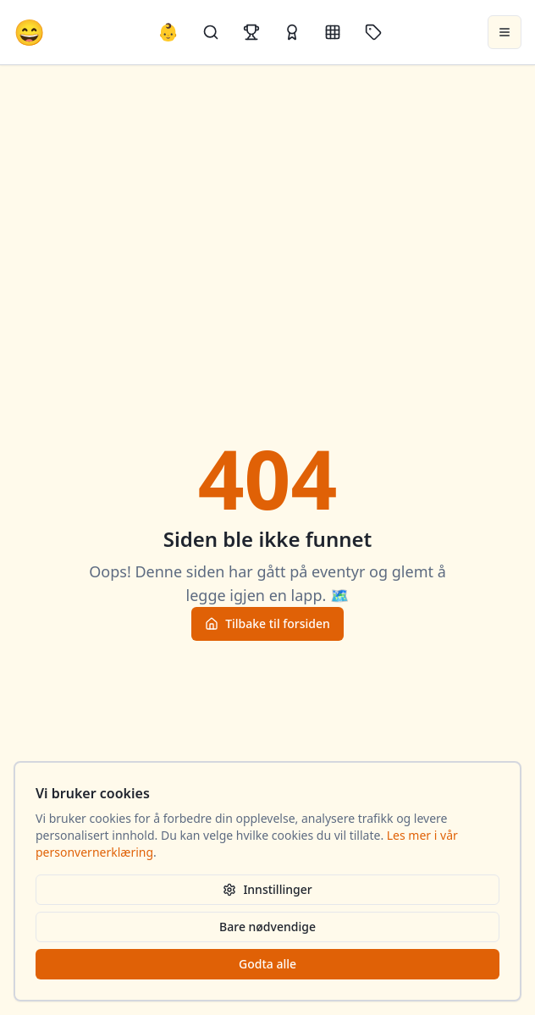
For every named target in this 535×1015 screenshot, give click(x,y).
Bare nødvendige (267, 926)
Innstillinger (267, 889)
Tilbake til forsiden (267, 623)
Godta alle (267, 964)
